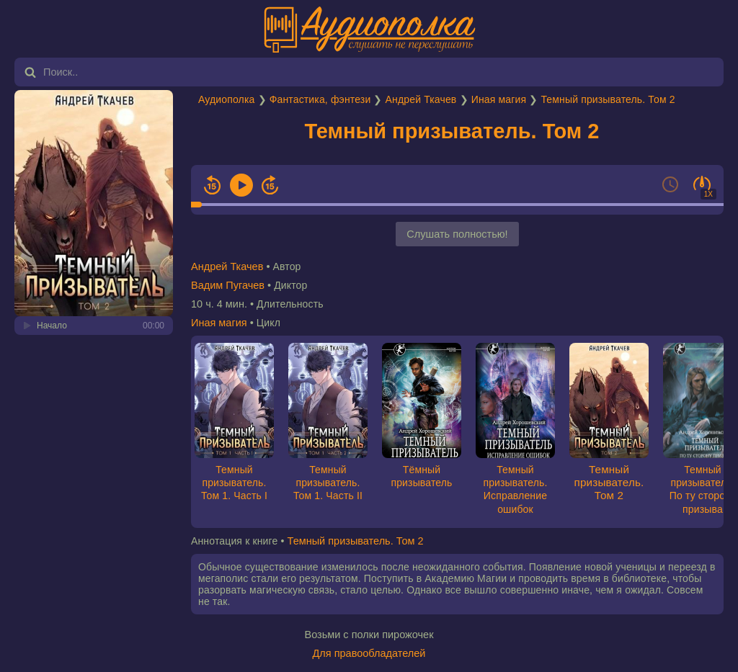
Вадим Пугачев (227, 285)
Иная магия (498, 99)
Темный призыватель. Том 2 (608, 99)
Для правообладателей (369, 653)
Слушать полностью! (456, 234)
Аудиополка (226, 99)
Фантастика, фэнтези (320, 99)
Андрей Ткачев (421, 99)
